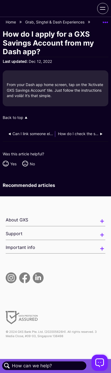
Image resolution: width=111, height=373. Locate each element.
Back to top (13, 117)
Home (11, 22)
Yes (13, 164)
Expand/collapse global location (105, 20)
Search (7, 366)
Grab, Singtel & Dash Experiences (55, 22)
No (32, 164)
